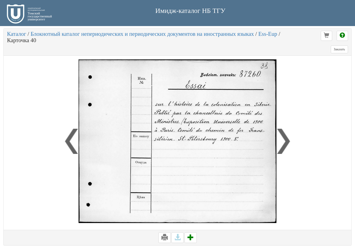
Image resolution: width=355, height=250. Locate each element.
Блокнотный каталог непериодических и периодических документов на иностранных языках (142, 34)
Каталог (16, 34)
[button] (326, 36)
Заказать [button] (339, 49)
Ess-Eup (267, 34)
